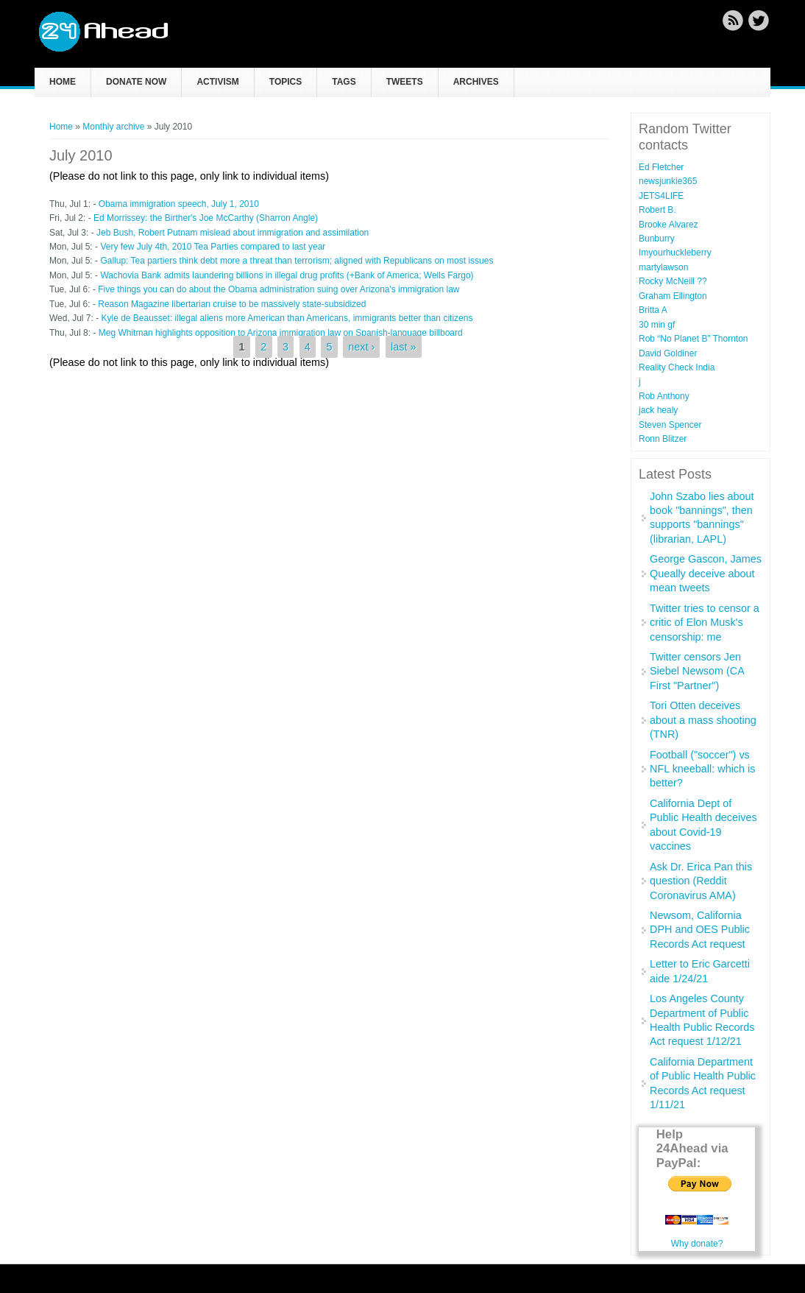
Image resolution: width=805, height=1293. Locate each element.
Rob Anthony (664, 396)
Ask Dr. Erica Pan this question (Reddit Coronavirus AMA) (701, 881)
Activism (217, 82)
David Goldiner (668, 353)
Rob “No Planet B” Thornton (693, 339)
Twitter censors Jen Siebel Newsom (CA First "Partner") (697, 671)
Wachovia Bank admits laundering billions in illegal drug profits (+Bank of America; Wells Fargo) (286, 275)
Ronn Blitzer (663, 439)
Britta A (653, 310)
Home (62, 82)
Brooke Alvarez (668, 224)
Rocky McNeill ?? (673, 281)
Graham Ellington (673, 296)
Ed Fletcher (661, 167)
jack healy (658, 410)
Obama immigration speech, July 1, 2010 (179, 204)
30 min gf (657, 325)
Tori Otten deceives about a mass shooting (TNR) (703, 720)
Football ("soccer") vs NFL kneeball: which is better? (702, 769)
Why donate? (697, 1244)
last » (403, 347)
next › (361, 347)
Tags (343, 82)
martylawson (663, 267)
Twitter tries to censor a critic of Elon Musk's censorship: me (704, 622)
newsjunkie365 (668, 181)
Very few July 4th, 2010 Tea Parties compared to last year (212, 247)
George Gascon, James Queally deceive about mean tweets (706, 573)
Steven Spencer (670, 425)
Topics (285, 82)
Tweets (404, 82)
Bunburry (657, 238)
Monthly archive (113, 126)
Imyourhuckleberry (675, 252)
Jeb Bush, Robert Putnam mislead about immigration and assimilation (232, 233)
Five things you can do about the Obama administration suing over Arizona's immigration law (278, 289)
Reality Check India (676, 367)
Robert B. (657, 210)
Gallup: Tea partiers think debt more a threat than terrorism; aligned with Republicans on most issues (296, 261)
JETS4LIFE (661, 196)
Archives (476, 82)
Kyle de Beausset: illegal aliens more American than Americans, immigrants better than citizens (286, 318)
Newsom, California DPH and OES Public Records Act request (700, 929)
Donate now (136, 82)
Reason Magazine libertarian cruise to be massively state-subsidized (232, 304)
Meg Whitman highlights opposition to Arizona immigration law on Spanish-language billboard (281, 333)
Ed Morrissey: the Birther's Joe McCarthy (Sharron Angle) (205, 218)
